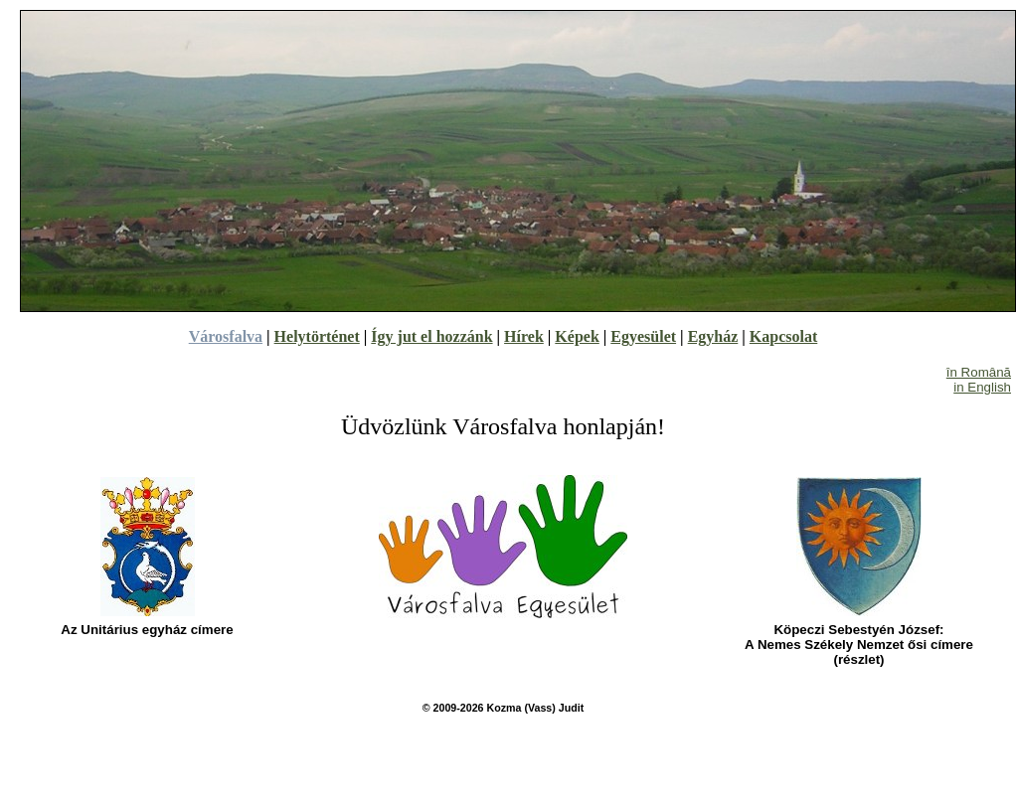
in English (982, 387)
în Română (978, 372)
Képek (576, 336)
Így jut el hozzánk (431, 336)
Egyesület (643, 336)
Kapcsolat (783, 336)
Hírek (524, 336)
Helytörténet (317, 336)
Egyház (713, 336)
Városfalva (225, 336)
